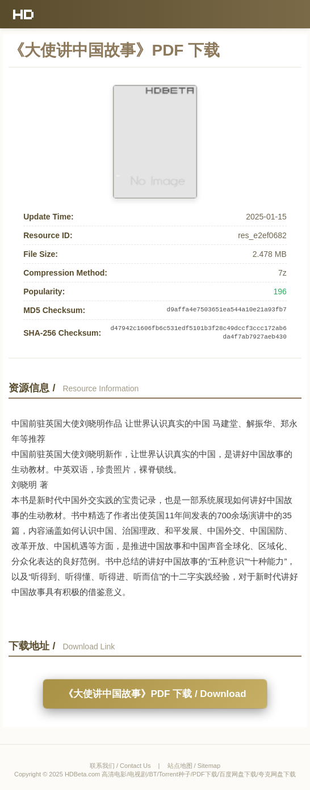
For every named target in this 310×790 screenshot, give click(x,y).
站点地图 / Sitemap (194, 765)
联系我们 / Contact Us (120, 765)
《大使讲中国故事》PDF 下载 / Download (155, 693)
